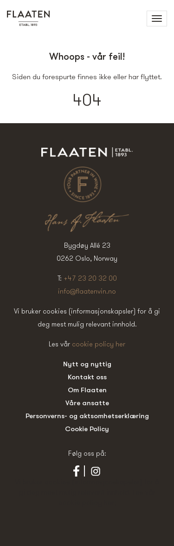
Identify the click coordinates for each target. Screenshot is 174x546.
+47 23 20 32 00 (90, 278)
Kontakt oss (87, 376)
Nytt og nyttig (87, 363)
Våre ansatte (87, 402)
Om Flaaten (87, 389)
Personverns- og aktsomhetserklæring (87, 415)
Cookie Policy (87, 428)
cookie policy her (98, 343)
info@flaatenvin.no (87, 291)
